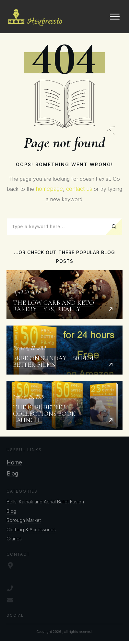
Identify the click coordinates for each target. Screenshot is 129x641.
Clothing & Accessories (31, 529)
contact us (79, 189)
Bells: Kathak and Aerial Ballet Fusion (45, 501)
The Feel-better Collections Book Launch (64, 405)
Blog (12, 473)
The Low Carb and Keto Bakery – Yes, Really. (64, 294)
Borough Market (23, 520)
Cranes (14, 538)
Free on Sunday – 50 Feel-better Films (64, 350)
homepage (49, 189)
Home (14, 462)
